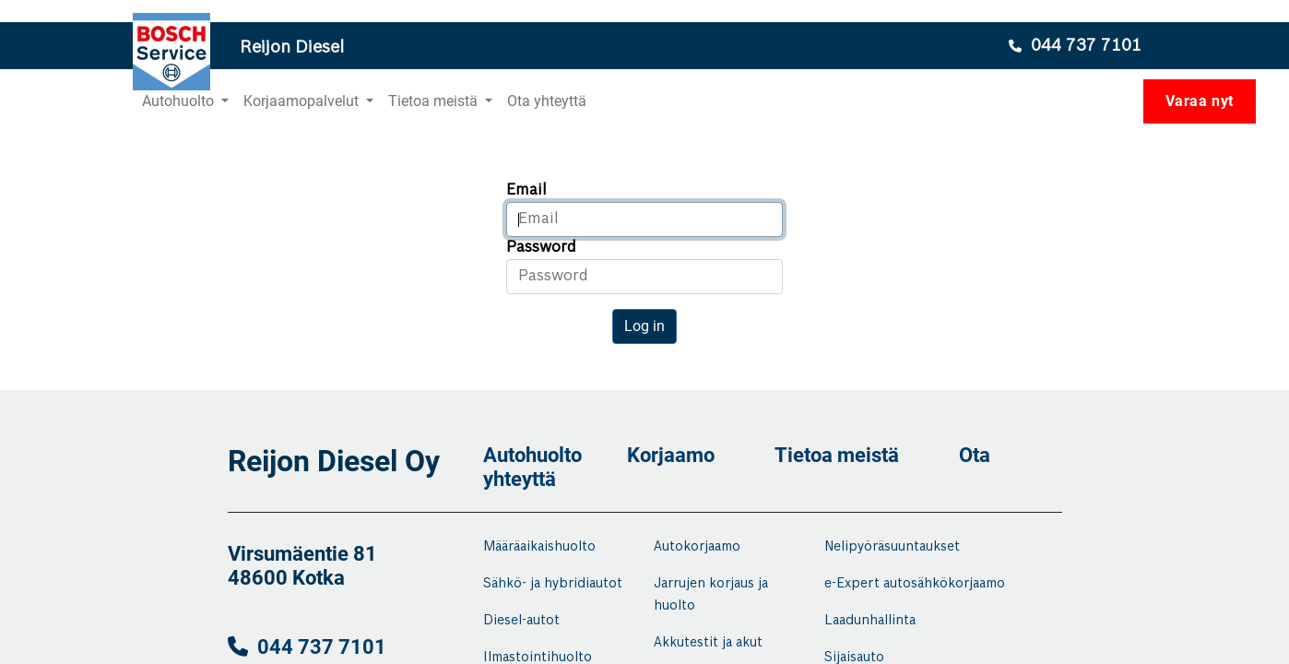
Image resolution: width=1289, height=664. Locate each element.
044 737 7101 (321, 646)
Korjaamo (671, 455)
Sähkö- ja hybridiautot (552, 583)
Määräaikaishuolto (539, 546)
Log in (644, 326)
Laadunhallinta (870, 620)
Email (526, 190)
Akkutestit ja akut (708, 642)
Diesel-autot (521, 620)
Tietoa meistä (837, 455)
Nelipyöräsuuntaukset (892, 546)
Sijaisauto (854, 657)
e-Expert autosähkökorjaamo (914, 583)
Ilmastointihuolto (537, 657)
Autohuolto (532, 455)
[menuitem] (547, 101)
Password (541, 248)
